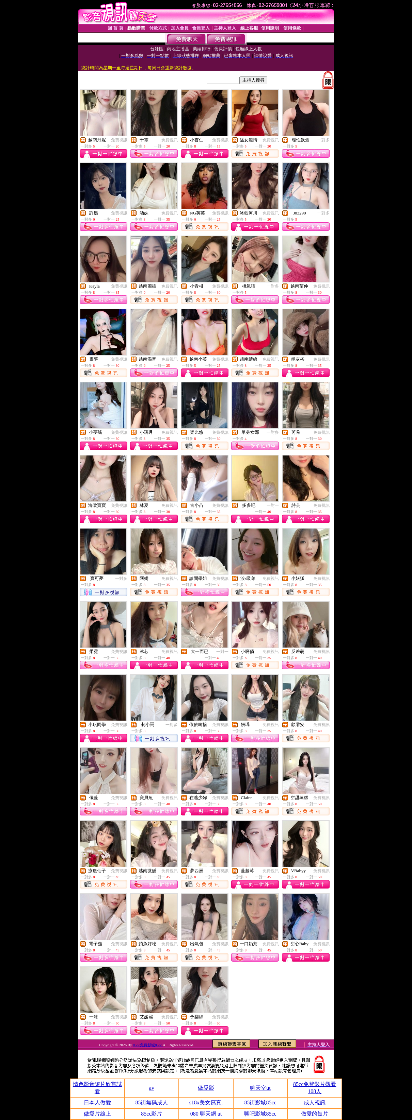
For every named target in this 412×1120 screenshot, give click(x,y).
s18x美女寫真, (206, 1102)
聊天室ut (260, 1088)
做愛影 (206, 1088)
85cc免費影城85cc (148, 1045)
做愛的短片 (314, 1114)
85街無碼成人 (151, 1102)
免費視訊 (119, 140)
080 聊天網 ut (206, 1114)
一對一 (273, 505)
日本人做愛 (97, 1102)
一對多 (323, 140)
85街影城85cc (260, 1102)
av (151, 1088)
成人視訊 (315, 1102)
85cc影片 (151, 1114)
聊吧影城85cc (260, 1114)
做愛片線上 (97, 1114)
